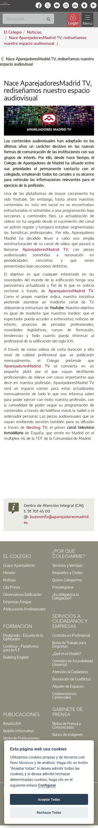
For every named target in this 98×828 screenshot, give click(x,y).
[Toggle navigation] (87, 20)
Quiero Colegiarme (67, 579)
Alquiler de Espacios (68, 686)
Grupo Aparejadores (19, 565)
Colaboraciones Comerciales (64, 695)
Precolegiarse (62, 587)
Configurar (47, 785)
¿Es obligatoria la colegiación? (65, 596)
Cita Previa (11, 587)
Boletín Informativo (18, 730)
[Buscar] (28, 19)
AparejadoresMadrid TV (45, 249)
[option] (25, 565)
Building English (15, 657)
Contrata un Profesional (71, 635)
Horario (9, 572)
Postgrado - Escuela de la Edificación (23, 637)
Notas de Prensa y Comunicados (66, 725)
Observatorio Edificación (22, 594)
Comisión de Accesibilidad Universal (72, 662)
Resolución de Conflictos (71, 679)
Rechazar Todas (49, 812)
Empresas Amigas (17, 601)
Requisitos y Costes (67, 572)
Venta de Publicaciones (21, 738)
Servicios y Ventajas (67, 565)
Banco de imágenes (67, 734)
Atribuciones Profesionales (24, 609)
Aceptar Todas (49, 799)
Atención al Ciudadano (70, 671)
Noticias (9, 579)
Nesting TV (36, 427)
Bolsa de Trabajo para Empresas (69, 644)
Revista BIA (12, 723)
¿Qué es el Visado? (66, 653)
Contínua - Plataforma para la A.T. (20, 648)
